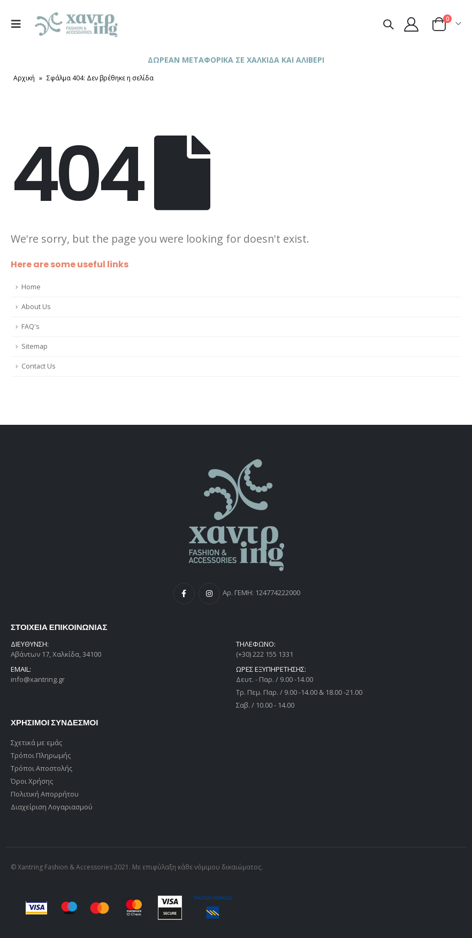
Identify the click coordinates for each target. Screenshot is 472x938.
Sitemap (34, 346)
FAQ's (30, 326)
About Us (36, 306)
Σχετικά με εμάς (36, 742)
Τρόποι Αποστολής (41, 768)
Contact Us (38, 366)
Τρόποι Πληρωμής (41, 755)
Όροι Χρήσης (32, 781)
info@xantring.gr (38, 679)
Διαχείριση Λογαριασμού (52, 807)
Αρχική (24, 77)
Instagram (209, 593)
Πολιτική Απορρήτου (45, 794)
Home (31, 286)
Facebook (184, 593)
